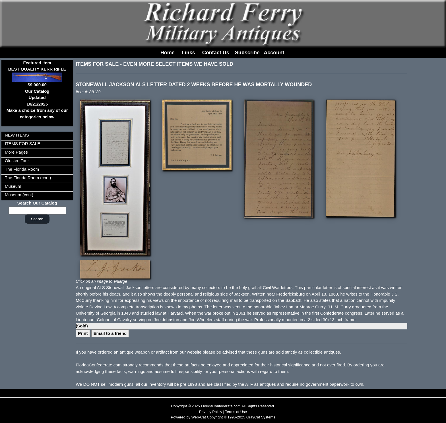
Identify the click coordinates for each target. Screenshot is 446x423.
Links (188, 52)
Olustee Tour (17, 160)
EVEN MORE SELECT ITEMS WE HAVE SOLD (178, 64)
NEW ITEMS (17, 135)
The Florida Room (22, 169)
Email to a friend (110, 333)
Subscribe (247, 52)
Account (274, 52)
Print (83, 333)
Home (167, 52)
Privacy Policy (210, 412)
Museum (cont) (19, 194)
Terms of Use (236, 412)
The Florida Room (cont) (28, 177)
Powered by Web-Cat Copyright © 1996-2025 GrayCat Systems (223, 417)
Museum (13, 186)
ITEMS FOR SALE (22, 143)
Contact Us (216, 52)
